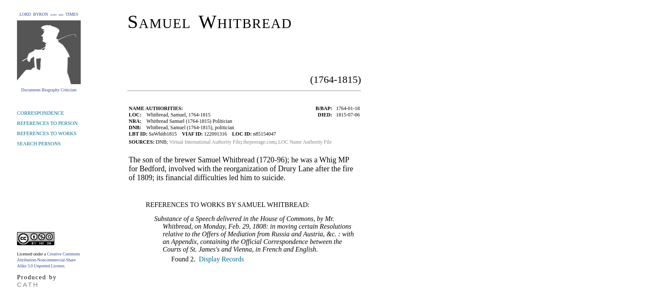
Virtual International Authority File (204, 142)
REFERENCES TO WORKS (46, 133)
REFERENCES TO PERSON (47, 123)
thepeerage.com (259, 142)
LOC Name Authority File (305, 142)
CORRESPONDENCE (40, 113)
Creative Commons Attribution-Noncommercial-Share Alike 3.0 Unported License (48, 260)
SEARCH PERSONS (39, 144)
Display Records (220, 259)
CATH (28, 284)
